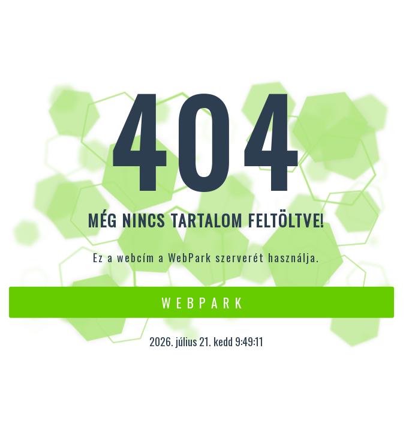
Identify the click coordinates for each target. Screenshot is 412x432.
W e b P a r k (201, 301)
